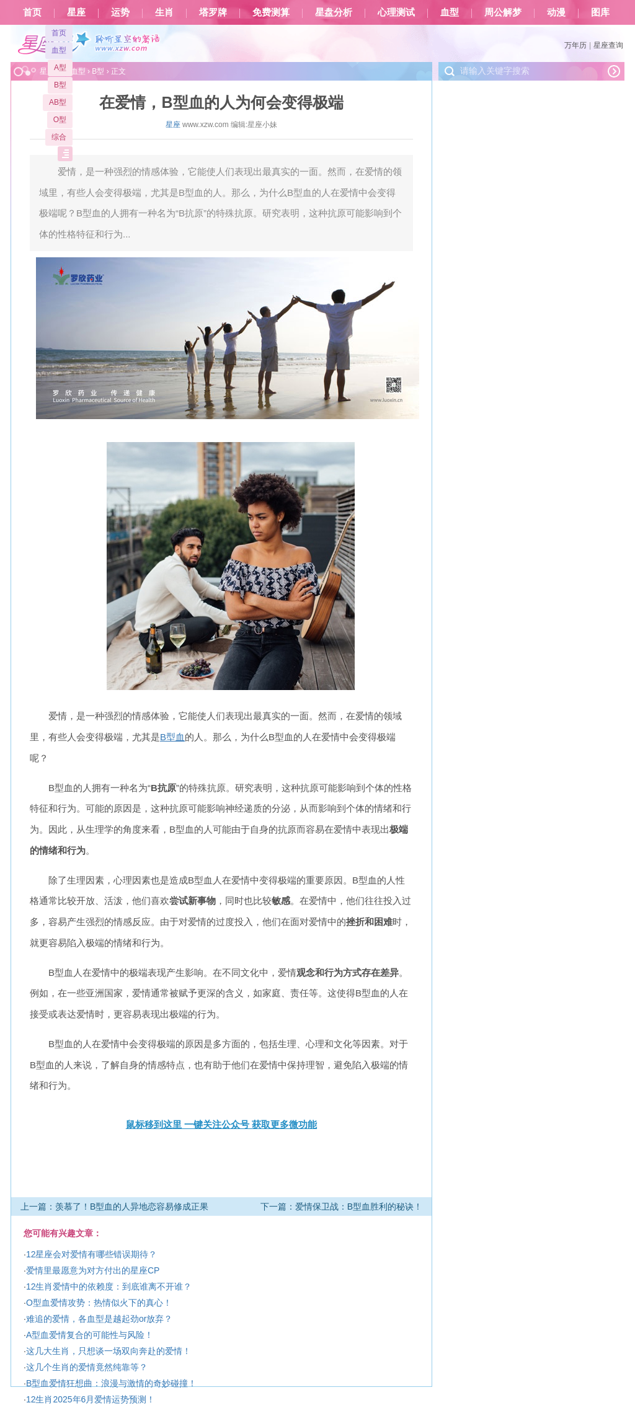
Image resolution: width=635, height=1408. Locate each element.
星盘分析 (333, 12)
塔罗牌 (213, 12)
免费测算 (271, 12)
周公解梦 (503, 12)
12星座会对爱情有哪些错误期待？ (92, 1254)
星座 (76, 12)
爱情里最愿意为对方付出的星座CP (92, 1270)
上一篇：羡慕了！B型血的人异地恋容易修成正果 (114, 1206)
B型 (60, 85)
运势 (120, 12)
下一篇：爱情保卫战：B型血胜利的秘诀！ (341, 1206)
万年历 (575, 45)
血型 (449, 12)
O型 (59, 119)
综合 (58, 137)
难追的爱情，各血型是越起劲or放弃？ (99, 1319)
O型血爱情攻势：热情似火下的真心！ (99, 1303)
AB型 (57, 102)
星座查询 (608, 45)
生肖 (164, 12)
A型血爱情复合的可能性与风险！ (89, 1335)
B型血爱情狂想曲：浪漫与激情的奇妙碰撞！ (111, 1383)
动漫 (556, 12)
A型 (60, 67)
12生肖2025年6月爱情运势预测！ (91, 1399)
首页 (32, 12)
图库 (600, 12)
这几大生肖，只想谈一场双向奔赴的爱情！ (108, 1351)
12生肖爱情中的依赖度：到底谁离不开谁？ (109, 1286)
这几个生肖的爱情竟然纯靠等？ (87, 1367)
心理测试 (396, 12)
